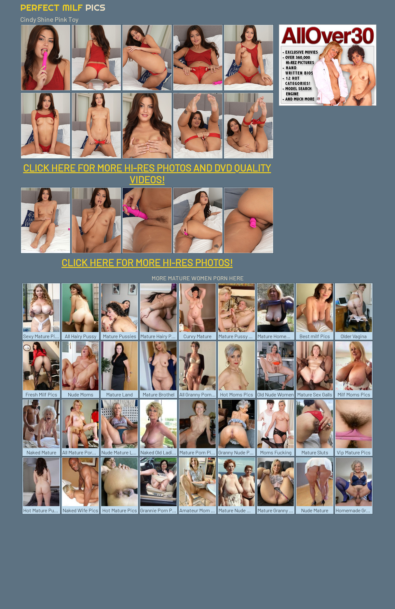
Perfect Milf (62, 7)
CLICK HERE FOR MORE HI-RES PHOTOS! (147, 262)
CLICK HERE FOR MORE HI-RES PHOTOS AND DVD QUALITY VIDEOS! (147, 173)
